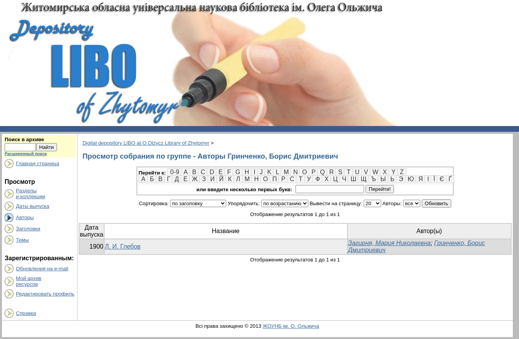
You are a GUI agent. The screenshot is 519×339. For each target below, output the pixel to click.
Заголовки (28, 229)
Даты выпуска (32, 206)
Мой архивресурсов (28, 281)
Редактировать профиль (45, 294)
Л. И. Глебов (123, 246)
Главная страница (37, 163)
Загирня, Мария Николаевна (389, 243)
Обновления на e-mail (42, 269)
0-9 (174, 172)
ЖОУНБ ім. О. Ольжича (291, 326)
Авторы (25, 217)
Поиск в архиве (24, 139)
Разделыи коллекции (30, 193)
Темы (22, 240)
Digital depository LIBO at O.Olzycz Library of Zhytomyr (145, 143)
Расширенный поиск (26, 153)
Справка (26, 313)
